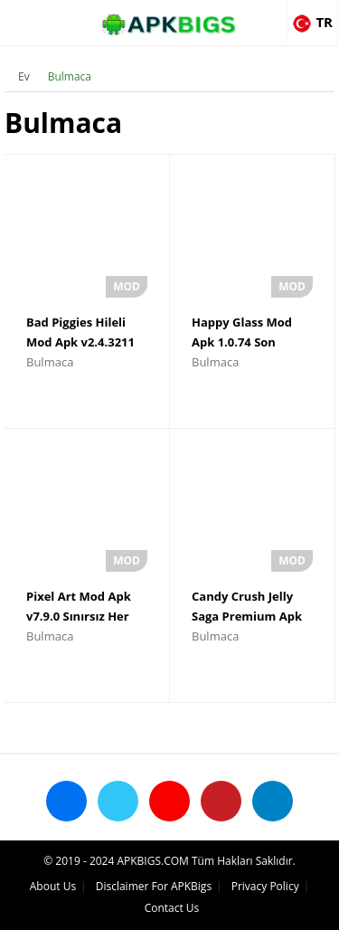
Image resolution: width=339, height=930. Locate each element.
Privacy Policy (265, 886)
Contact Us (172, 908)
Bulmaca (69, 76)
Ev (24, 76)
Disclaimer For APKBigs (154, 886)
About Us (53, 886)
